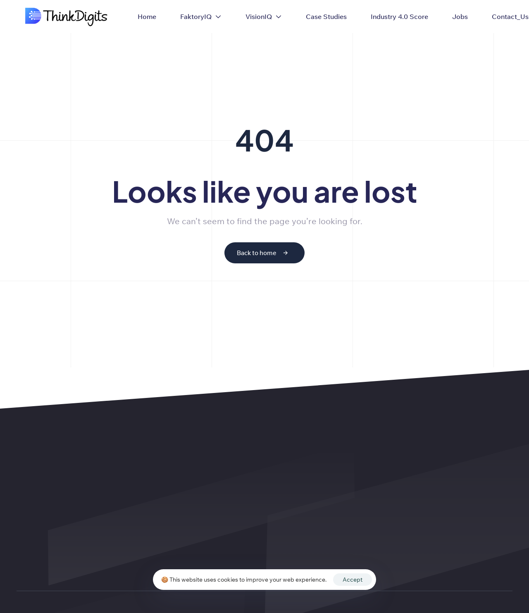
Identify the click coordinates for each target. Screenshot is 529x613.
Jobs (460, 16)
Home (147, 16)
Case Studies (326, 16)
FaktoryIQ (201, 16)
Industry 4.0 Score (399, 16)
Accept (352, 579)
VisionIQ (263, 16)
